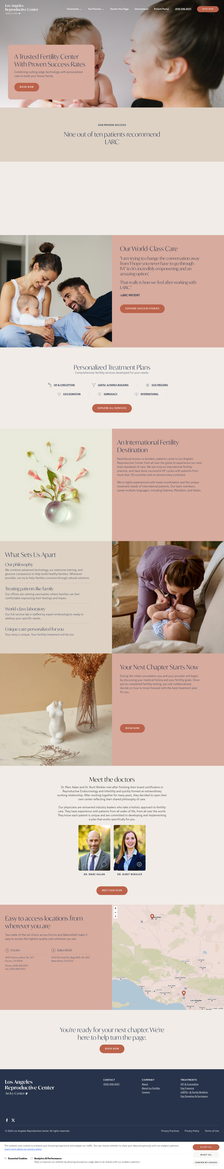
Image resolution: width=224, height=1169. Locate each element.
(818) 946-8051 (183, 9)
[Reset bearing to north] (115, 916)
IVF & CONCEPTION (64, 385)
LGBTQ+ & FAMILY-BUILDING (113, 385)
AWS (216, 1008)
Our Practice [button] (94, 9)
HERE (221, 1008)
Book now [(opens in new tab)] (112, 1049)
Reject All (206, 1155)
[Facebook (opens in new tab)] (7, 1120)
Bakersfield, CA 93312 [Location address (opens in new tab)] (62, 961)
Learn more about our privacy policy (23, 1149)
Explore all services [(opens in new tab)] (112, 408)
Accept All (206, 1147)
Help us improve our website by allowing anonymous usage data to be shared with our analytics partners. (87, 1160)
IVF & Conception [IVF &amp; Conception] (190, 1084)
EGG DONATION (72, 394)
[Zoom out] (115, 912)
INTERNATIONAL (149, 394)
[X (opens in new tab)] (13, 1120)
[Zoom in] (115, 908)
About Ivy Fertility (151, 1088)
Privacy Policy (192, 1130)
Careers (146, 1092)
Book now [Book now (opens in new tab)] (27, 87)
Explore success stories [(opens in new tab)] (142, 309)
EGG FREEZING (160, 385)
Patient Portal (161, 9)
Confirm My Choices (206, 1163)
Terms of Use (212, 1130)
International (141, 9)
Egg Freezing (187, 1088)
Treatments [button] (73, 9)
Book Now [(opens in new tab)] (207, 9)
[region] (168, 957)
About (145, 1084)
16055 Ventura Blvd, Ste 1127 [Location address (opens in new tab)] (19, 958)
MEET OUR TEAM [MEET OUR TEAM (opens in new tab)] (112, 891)
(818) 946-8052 (18, 969)
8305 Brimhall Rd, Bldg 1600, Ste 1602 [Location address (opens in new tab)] (70, 958)
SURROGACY (110, 394)
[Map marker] (184, 994)
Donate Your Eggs (119, 9)
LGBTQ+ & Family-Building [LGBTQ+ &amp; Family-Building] (194, 1092)
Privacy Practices (170, 1130)
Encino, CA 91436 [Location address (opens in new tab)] (14, 961)
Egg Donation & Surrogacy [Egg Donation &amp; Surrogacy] (194, 1096)
